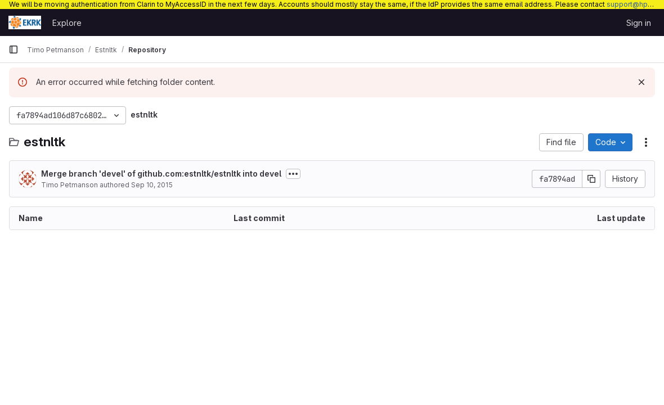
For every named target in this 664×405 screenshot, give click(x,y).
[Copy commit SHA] (591, 179)
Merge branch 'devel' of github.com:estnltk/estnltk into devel (161, 173)
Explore (67, 23)
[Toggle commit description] (293, 174)
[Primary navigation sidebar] (14, 49)
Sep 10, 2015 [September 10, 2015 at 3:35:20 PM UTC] (152, 185)
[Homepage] (24, 23)
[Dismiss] (641, 82)
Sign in (638, 23)
